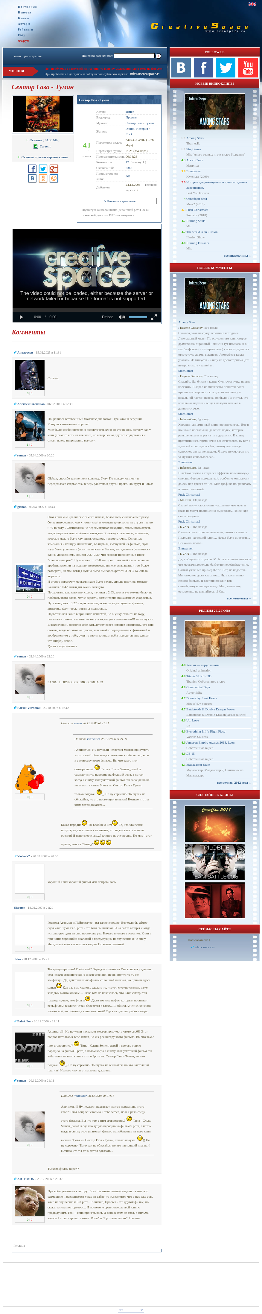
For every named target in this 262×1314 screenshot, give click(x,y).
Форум (24, 40)
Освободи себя (196, 198)
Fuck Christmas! (197, 209)
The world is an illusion (202, 232)
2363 (129, 168)
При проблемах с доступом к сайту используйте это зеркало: (87, 74)
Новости (24, 12)
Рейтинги (25, 29)
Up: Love (192, 720)
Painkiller (93, 739)
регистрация (33, 56)
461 (128, 176)
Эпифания (193, 171)
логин (17, 56)
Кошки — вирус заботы (202, 665)
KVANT (185, 527)
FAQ (21, 35)
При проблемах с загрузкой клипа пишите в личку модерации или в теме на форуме (103, 68)
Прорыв (131, 117)
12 (127, 162)
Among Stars (195, 138)
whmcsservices (205, 947)
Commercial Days (198, 687)
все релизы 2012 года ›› (234, 782)
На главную (27, 6)
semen (78, 723)
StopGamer (193, 149)
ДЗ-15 (190, 753)
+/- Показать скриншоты (119, 201)
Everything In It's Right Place (205, 731)
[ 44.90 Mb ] (43, 140)
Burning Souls (195, 221)
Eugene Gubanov (191, 327)
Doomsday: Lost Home (201, 698)
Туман (149, 123)
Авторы (24, 23)
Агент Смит (194, 160)
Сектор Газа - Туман (94, 100)
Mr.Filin (185, 500)
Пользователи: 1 (199, 940)
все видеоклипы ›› (237, 255)
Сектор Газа (134, 123)
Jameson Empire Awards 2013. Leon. (210, 742)
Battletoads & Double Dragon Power (210, 709)
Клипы (23, 18)
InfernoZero (188, 419)
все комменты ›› (239, 598)
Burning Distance (197, 243)
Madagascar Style (198, 764)
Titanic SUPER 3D (198, 676)
